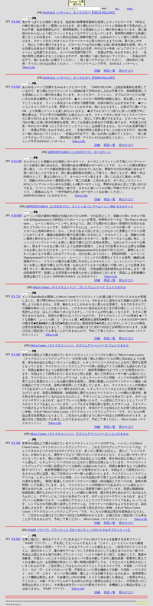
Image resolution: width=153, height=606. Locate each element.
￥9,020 (15, 86)
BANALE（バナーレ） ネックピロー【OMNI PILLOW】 (79, 77)
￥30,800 (16, 215)
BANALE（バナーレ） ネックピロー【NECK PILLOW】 (79, 12)
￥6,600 (15, 21)
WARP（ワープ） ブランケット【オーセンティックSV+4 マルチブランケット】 (79, 529)
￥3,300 (15, 354)
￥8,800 (15, 538)
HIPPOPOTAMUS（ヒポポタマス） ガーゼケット (79, 152)
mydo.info (117, 9)
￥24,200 (16, 161)
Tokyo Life (28, 67)
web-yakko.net (130, 9)
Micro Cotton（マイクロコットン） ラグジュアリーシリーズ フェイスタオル (79, 345)
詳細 (97, 70)
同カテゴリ (126, 70)
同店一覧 (109, 70)
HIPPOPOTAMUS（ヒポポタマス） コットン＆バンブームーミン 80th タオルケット (79, 206)
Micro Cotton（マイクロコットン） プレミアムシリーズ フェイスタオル (79, 287)
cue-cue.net (129, 8)
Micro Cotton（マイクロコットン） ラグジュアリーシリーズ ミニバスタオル (79, 433)
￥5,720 (15, 296)
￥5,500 (15, 442)
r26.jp (116, 8)
